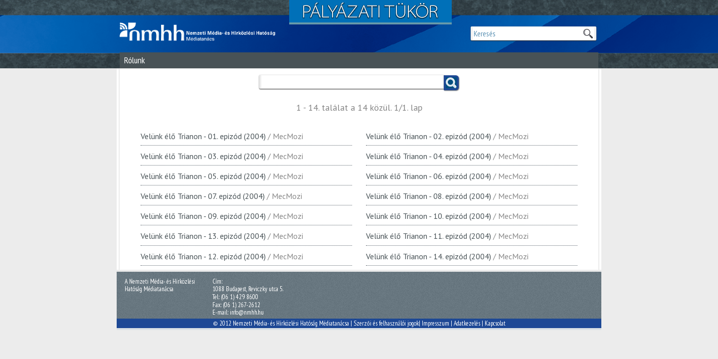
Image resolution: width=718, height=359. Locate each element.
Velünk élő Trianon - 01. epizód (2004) (203, 136)
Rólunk (134, 60)
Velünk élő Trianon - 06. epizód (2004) (428, 176)
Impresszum (435, 323)
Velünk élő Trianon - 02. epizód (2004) (428, 136)
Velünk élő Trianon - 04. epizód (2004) (428, 156)
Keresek (587, 33)
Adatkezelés (467, 323)
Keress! (451, 82)
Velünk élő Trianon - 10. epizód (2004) (428, 216)
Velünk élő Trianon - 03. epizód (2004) (203, 156)
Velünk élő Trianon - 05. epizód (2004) (203, 176)
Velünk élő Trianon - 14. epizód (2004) (428, 256)
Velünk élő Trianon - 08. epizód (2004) (428, 196)
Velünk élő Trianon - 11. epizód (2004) (428, 236)
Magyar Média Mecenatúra (202, 32)
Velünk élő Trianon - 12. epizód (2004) (203, 256)
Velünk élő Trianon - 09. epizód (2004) (203, 216)
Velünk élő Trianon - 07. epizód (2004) (203, 196)
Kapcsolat (495, 323)
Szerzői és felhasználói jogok (386, 323)
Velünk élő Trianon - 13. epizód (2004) (203, 236)
